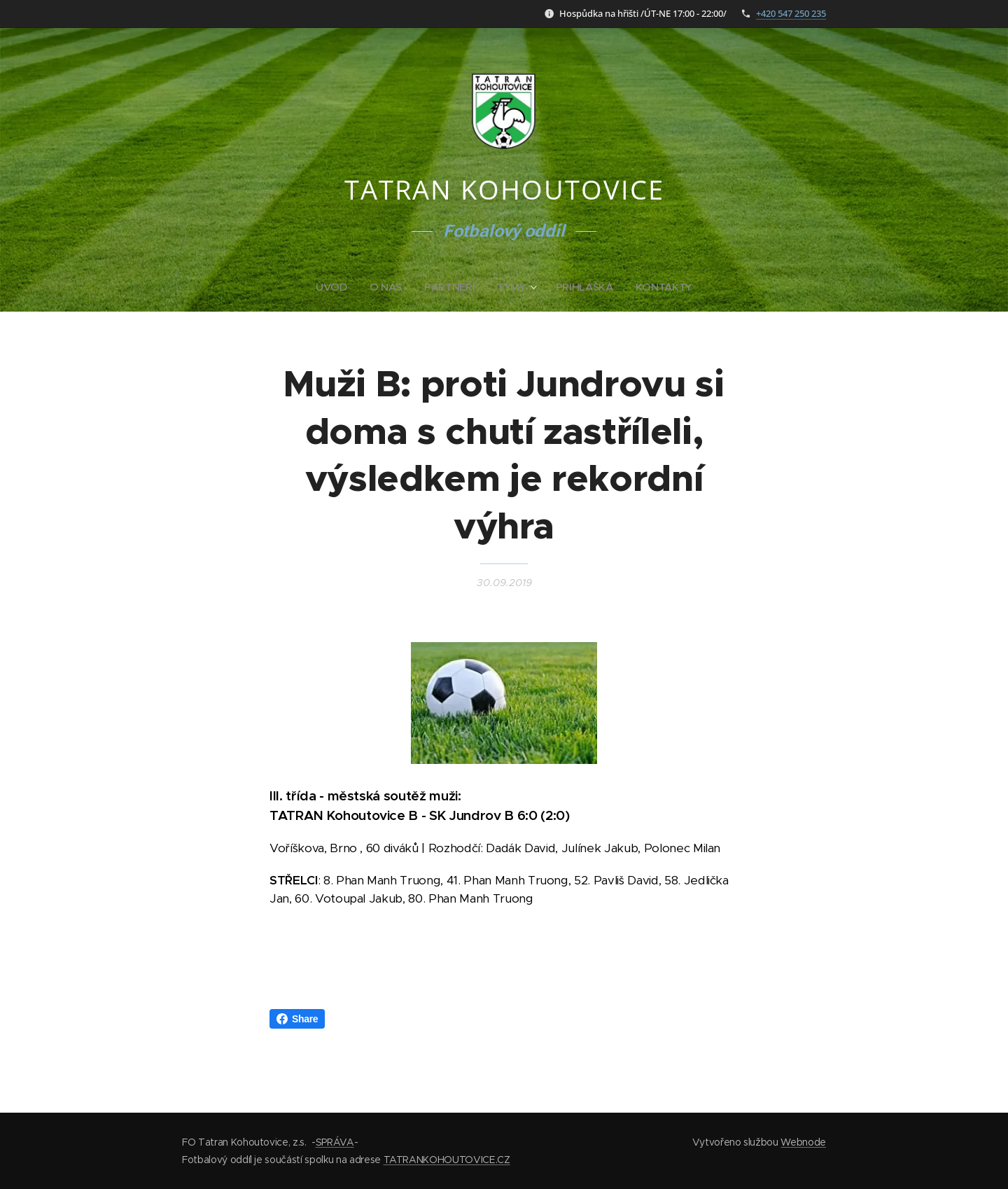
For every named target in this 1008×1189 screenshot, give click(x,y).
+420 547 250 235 (791, 13)
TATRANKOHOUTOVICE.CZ (447, 1159)
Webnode (803, 1142)
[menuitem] (333, 287)
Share (297, 1018)
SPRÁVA (335, 1142)
